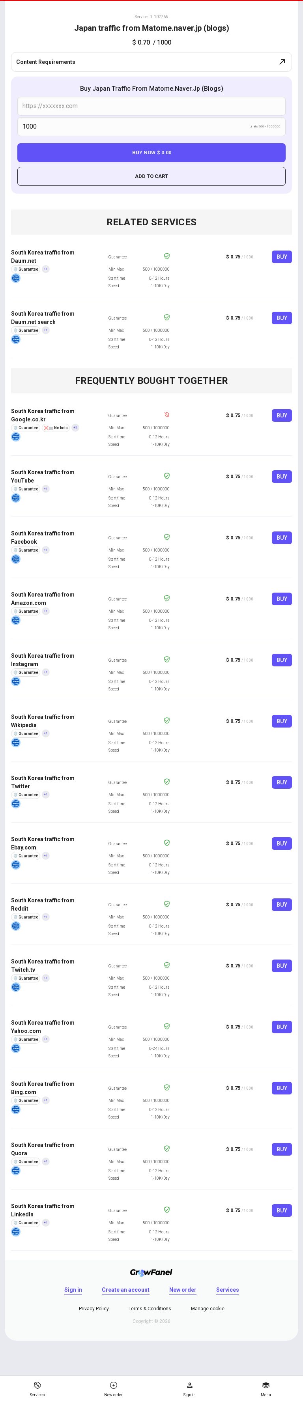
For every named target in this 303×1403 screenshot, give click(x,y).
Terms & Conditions (150, 1308)
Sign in (73, 1290)
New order (182, 1290)
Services (227, 1290)
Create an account (126, 1290)
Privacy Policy (94, 1308)
